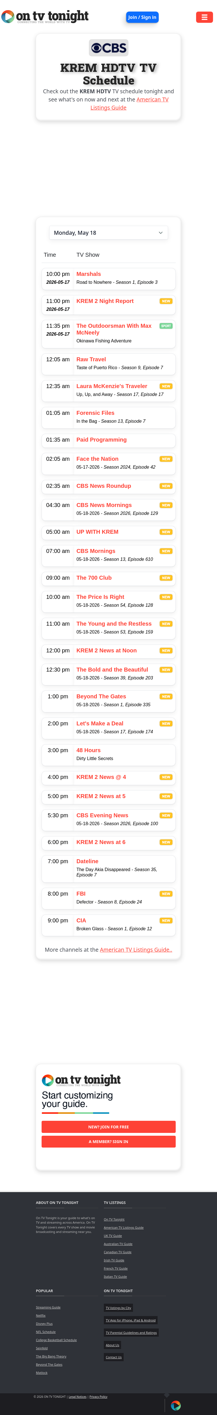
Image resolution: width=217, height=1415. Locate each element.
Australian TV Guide (118, 1244)
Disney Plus (44, 1323)
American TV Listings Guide (124, 1227)
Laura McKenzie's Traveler (111, 386)
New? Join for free (108, 1127)
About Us (112, 1345)
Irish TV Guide (114, 1260)
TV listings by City (118, 1308)
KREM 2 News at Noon (106, 650)
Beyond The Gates (101, 696)
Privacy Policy (98, 1397)
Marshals (88, 274)
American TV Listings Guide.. (136, 949)
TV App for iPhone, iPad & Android (131, 1320)
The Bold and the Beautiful (112, 669)
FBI (80, 894)
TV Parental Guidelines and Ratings (131, 1332)
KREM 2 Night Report (105, 301)
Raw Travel (91, 359)
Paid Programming (101, 440)
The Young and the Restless (114, 624)
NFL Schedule (46, 1332)
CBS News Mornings (104, 505)
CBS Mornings (95, 551)
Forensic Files (95, 413)
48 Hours (88, 750)
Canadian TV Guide (118, 1252)
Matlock (42, 1372)
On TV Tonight (114, 1219)
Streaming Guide (48, 1307)
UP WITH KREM (97, 532)
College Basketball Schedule (56, 1340)
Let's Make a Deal (99, 723)
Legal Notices (78, 1397)
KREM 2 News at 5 (100, 796)
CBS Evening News (102, 815)
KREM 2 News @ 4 (101, 777)
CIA (81, 920)
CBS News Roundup (103, 486)
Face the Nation (97, 459)
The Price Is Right (100, 597)
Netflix (41, 1315)
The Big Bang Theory (51, 1356)
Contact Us (114, 1357)
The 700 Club (93, 578)
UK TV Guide (113, 1236)
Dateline (87, 861)
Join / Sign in (142, 17)
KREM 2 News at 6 (100, 842)
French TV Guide (116, 1268)
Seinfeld (42, 1348)
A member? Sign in (108, 1141)
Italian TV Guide (115, 1276)
